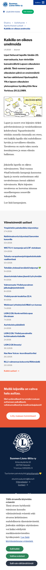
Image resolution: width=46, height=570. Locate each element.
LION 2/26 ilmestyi (12, 345)
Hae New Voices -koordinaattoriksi (20, 353)
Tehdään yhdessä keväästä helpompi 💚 (22, 268)
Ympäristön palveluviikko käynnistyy (21, 228)
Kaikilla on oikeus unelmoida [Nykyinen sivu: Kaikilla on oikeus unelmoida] (17, 28)
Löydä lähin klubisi (11, 12)
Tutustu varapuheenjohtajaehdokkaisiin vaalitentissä (22, 258)
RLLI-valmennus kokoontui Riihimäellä (22, 362)
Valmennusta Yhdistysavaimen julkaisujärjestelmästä (18, 286)
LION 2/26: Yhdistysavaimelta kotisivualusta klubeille (18, 334)
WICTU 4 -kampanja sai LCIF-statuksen (22, 248)
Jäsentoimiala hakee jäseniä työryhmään (23, 276)
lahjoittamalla (32, 473)
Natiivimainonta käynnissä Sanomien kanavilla (21, 238)
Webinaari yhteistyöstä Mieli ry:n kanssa (23, 305)
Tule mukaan (27, 12)
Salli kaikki (15, 549)
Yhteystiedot (22, 482)
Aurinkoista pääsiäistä (14, 325)
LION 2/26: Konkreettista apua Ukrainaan (18, 314)
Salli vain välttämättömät (21, 563)
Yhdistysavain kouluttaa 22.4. (18, 296)
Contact (21, 485)
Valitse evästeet (17, 556)
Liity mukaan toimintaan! (23, 416)
